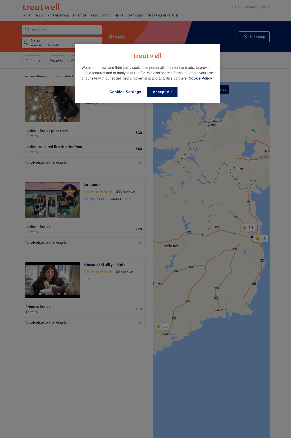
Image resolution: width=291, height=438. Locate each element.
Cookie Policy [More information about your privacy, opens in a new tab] (200, 78)
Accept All (162, 92)
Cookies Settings (125, 92)
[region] (147, 73)
